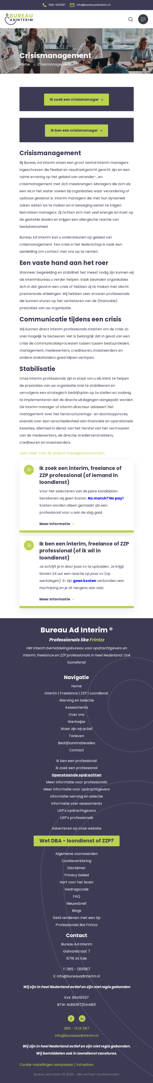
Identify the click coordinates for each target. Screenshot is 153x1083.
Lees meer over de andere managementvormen (61, 452)
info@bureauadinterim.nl (78, 975)
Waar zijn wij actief (77, 727)
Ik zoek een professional (76, 767)
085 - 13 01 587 (76, 1027)
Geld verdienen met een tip (77, 916)
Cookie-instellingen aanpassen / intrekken (56, 1063)
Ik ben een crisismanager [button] (76, 129)
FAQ (76, 895)
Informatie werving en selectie (76, 795)
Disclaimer (76, 866)
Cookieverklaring (76, 859)
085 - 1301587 (78, 968)
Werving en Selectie (76, 699)
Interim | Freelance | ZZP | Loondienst (76, 692)
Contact (76, 749)
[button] (54, 4)
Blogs (76, 909)
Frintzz (96, 639)
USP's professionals (76, 816)
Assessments (76, 706)
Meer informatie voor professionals (76, 781)
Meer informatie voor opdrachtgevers (76, 788)
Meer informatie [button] (56, 522)
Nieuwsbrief (76, 902)
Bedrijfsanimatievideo (76, 742)
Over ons (76, 713)
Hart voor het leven (76, 881)
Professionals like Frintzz (77, 923)
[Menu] (143, 18)
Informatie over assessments (76, 802)
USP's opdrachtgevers (76, 809)
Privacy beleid (76, 873)
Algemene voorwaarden (76, 852)
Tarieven (76, 735)
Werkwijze (76, 720)
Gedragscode (77, 888)
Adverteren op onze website (76, 827)
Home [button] (24, 63)
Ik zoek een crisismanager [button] (76, 98)
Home (76, 685)
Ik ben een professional (76, 759)
